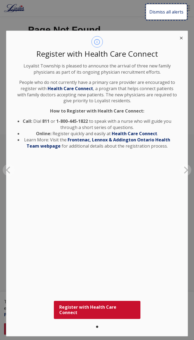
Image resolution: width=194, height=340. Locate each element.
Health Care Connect (134, 134)
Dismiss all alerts (166, 12)
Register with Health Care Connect (87, 310)
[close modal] (181, 37)
